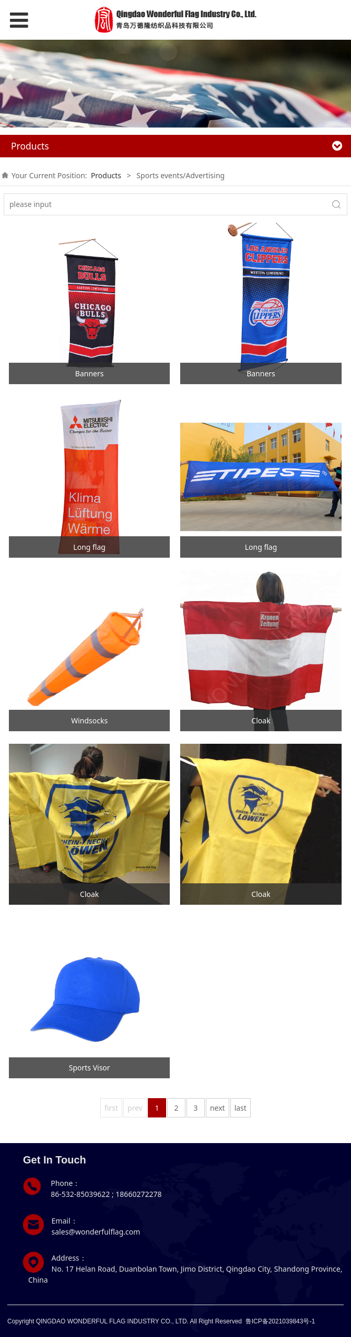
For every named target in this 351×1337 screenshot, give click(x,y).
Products (106, 175)
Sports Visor (89, 1068)
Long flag (89, 547)
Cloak (260, 720)
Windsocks (89, 720)
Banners (89, 373)
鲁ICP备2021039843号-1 (280, 1321)
